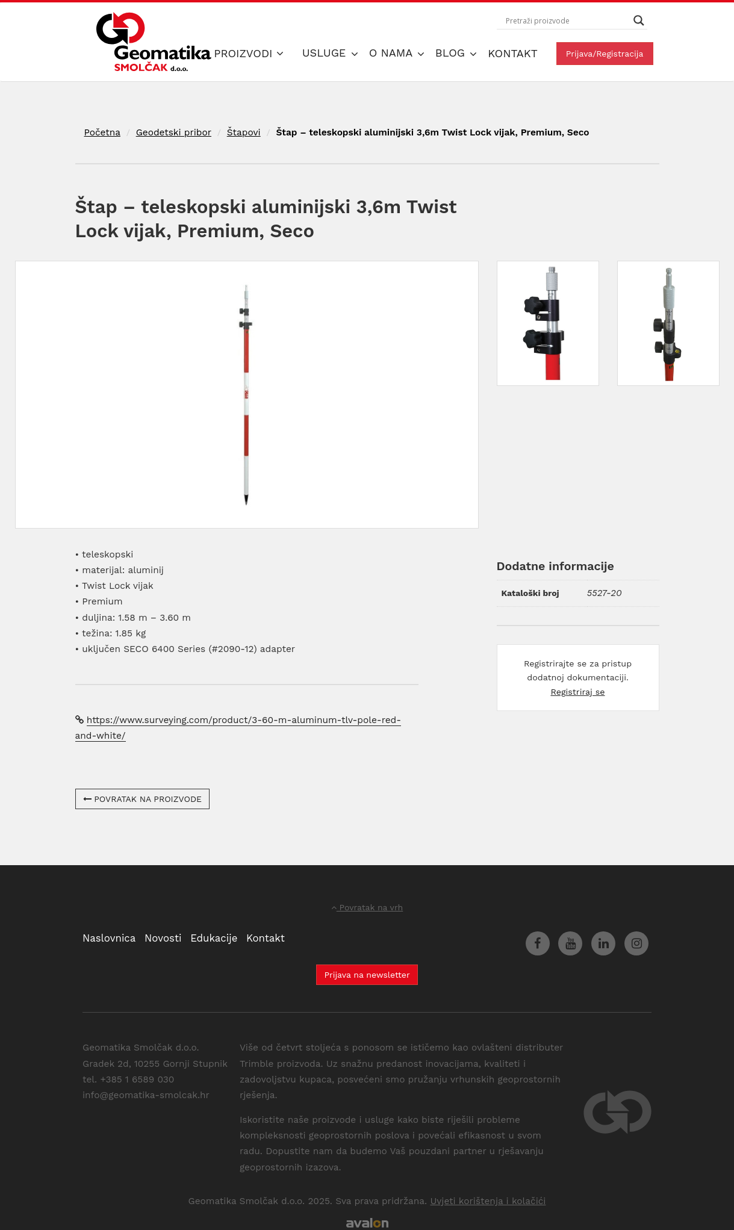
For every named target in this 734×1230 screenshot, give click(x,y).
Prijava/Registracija (605, 53)
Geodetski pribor (173, 132)
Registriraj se (577, 692)
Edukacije (213, 938)
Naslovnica (108, 938)
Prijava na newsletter (366, 975)
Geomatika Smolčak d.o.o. (153, 42)
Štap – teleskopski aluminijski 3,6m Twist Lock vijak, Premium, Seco (432, 132)
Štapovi (244, 132)
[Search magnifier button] (638, 20)
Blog (451, 52)
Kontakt (513, 53)
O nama (392, 52)
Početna (102, 132)
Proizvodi (248, 53)
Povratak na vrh (367, 907)
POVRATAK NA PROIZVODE (142, 799)
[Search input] (566, 20)
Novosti (163, 938)
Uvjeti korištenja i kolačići (488, 1201)
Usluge (326, 52)
